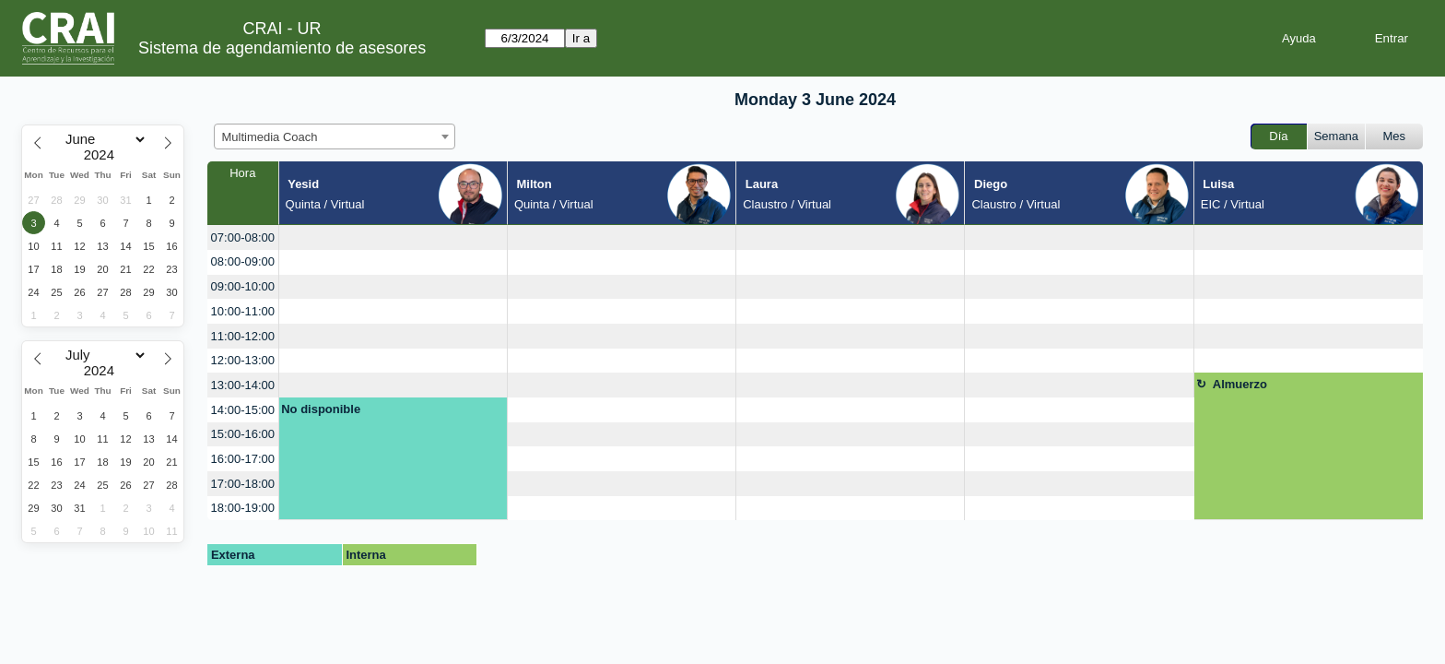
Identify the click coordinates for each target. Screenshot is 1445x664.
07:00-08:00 (243, 237)
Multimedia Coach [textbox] (270, 137)
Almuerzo (1240, 384)
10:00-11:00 (243, 311)
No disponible (320, 409)
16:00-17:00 (243, 459)
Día (1278, 136)
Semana (1336, 136)
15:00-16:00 (243, 434)
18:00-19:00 (243, 508)
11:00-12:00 (243, 336)
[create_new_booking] (393, 237)
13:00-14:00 (243, 385)
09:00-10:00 (243, 286)
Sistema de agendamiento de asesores (282, 48)
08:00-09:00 (243, 261)
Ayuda (1299, 38)
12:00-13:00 (243, 360)
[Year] (103, 155)
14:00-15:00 (243, 410)
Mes (1394, 136)
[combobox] (334, 136)
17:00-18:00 (243, 484)
